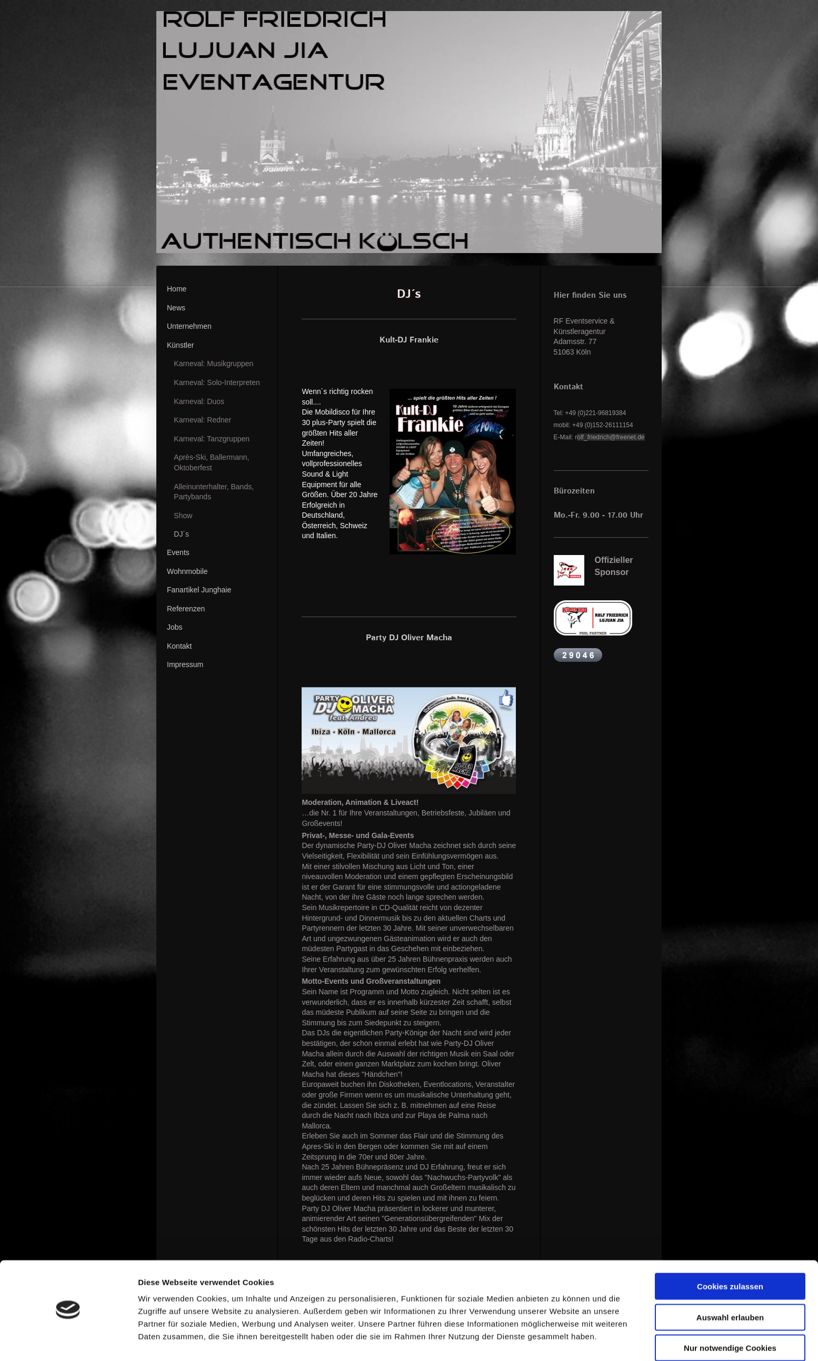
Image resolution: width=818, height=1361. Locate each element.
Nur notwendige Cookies (730, 1317)
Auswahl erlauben (730, 1287)
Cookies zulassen (730, 1256)
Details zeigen (559, 1340)
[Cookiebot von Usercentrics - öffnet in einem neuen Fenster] (68, 1340)
